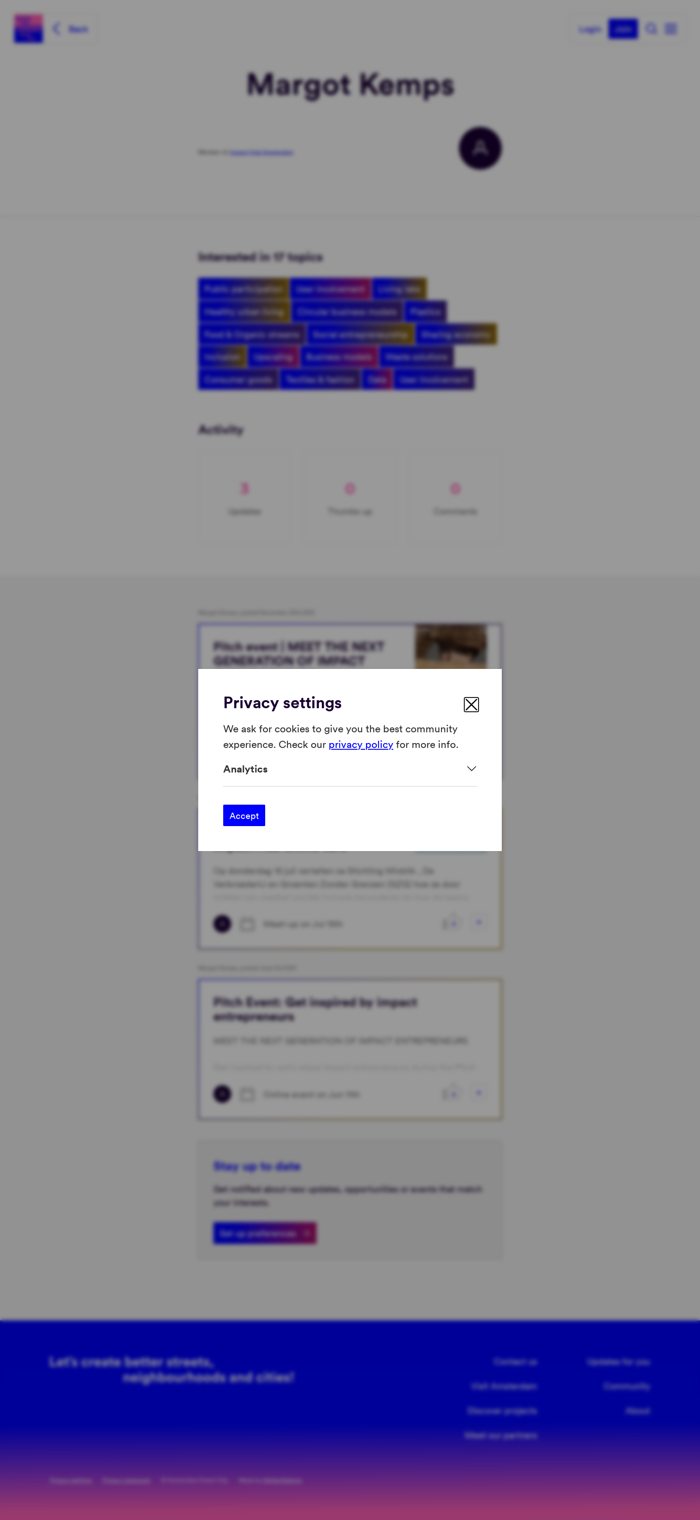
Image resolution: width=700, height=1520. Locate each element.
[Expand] (350, 769)
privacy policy (361, 743)
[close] (471, 704)
